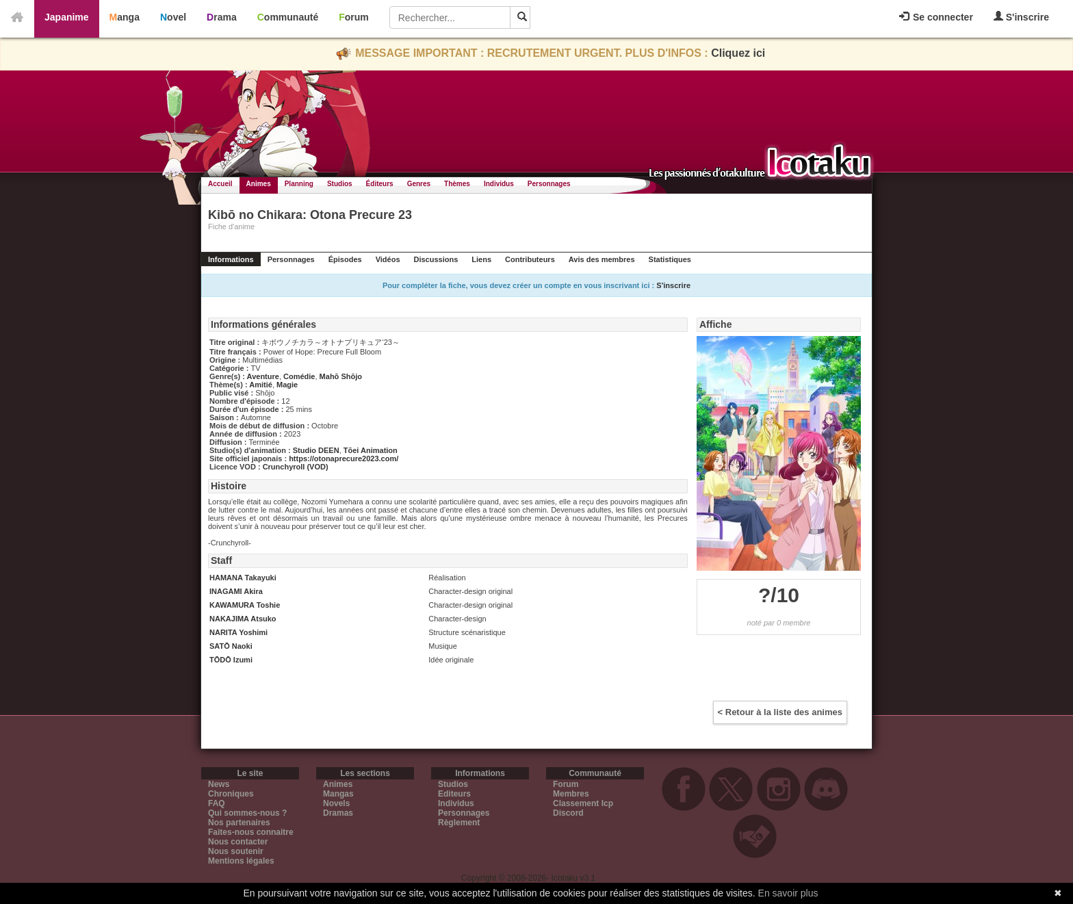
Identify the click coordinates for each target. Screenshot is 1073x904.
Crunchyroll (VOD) (295, 467)
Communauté (287, 17)
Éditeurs (379, 184)
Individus (499, 184)
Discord (568, 813)
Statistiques (670, 259)
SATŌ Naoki (231, 646)
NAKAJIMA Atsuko (242, 619)
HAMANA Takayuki (242, 577)
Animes (258, 184)
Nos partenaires (239, 822)
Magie (287, 384)
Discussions (436, 259)
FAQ (216, 803)
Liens (481, 259)
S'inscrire (1021, 17)
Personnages (549, 184)
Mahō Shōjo (341, 376)
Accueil (220, 184)
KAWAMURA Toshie (244, 605)
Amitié (260, 384)
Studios (339, 184)
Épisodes (345, 259)
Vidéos (388, 259)
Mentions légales (241, 861)
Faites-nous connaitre (251, 832)
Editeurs (454, 794)
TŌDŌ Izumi (231, 660)
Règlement (459, 822)
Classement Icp (583, 803)
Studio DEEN (316, 450)
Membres (571, 794)
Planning (299, 184)
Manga (124, 17)
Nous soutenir (235, 851)
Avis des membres (602, 259)
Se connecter (936, 17)
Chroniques (231, 794)
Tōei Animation (371, 450)
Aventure (263, 376)
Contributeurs (530, 259)
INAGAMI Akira (236, 591)
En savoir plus (788, 893)
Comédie (299, 376)
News (218, 784)
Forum (354, 17)
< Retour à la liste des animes (780, 712)
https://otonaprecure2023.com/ (343, 458)
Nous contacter (238, 842)
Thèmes (457, 184)
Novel (173, 17)
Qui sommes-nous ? (247, 813)
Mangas (338, 794)
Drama (222, 17)
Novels (336, 803)
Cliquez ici (738, 53)
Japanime (66, 17)
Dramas (338, 813)
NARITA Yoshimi (238, 632)
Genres (418, 184)
